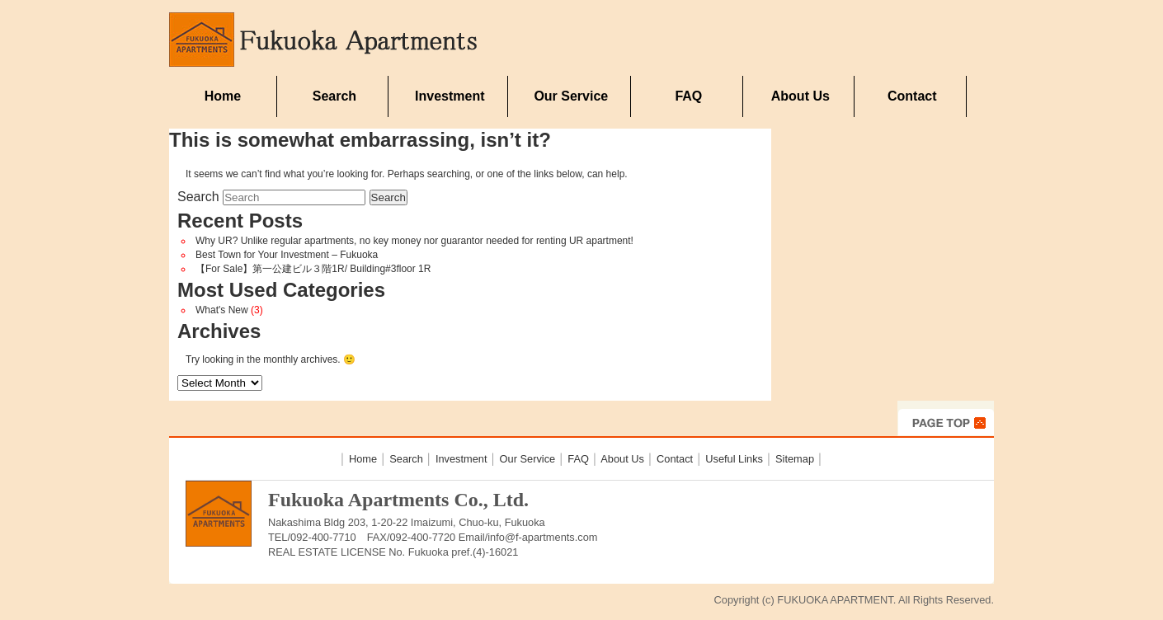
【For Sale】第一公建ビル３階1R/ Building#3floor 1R (313, 269)
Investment (449, 96)
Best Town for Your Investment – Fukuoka (286, 255)
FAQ (688, 96)
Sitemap (794, 459)
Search (334, 96)
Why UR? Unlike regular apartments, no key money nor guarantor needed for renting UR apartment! (414, 241)
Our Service (571, 96)
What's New (221, 310)
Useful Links (734, 459)
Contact (912, 96)
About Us (800, 96)
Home (223, 96)
